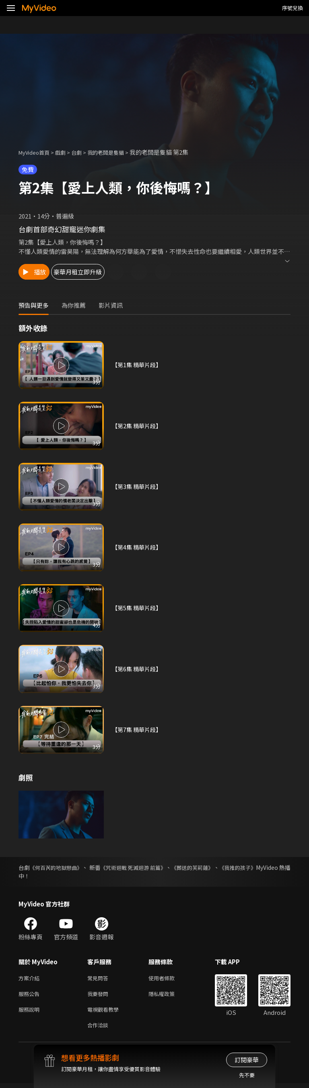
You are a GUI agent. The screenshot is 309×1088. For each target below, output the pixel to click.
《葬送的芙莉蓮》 (219, 867)
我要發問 (99, 995)
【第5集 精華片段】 (138, 608)
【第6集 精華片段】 (138, 669)
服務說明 (31, 1012)
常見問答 (99, 978)
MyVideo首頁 (37, 152)
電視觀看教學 (105, 1012)
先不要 (247, 1075)
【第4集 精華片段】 (138, 547)
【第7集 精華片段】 (138, 729)
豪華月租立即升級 (105, 272)
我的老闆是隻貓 (117, 152)
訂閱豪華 (247, 1059)
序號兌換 (292, 8)
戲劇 (67, 152)
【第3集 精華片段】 (138, 486)
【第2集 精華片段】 (138, 425)
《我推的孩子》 (270, 867)
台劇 (84, 152)
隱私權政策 (168, 995)
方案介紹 (31, 978)
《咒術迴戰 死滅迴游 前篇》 (152, 867)
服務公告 (31, 995)
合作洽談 (99, 1029)
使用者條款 (168, 978)
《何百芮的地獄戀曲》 (61, 867)
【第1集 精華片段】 (138, 365)
